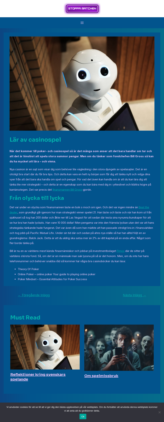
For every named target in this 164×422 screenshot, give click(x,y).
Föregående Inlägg (34, 295)
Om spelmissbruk (101, 376)
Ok (82, 416)
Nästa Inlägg (134, 295)
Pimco (121, 251)
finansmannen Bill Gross (67, 189)
